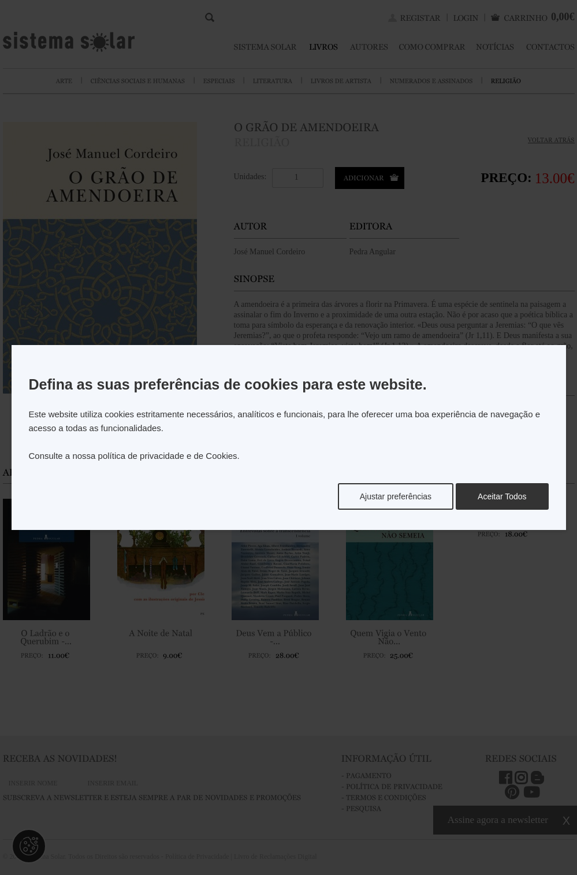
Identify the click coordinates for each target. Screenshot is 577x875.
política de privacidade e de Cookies (167, 456)
